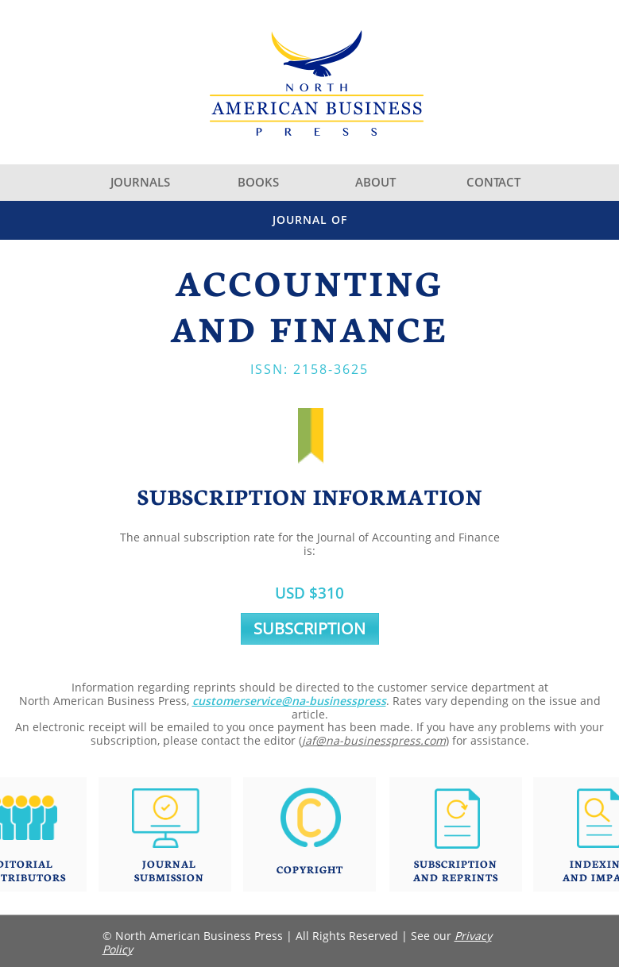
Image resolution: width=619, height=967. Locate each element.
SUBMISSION (169, 877)
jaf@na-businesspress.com (374, 740)
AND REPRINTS (455, 877)
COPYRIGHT (310, 869)
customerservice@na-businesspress (289, 700)
